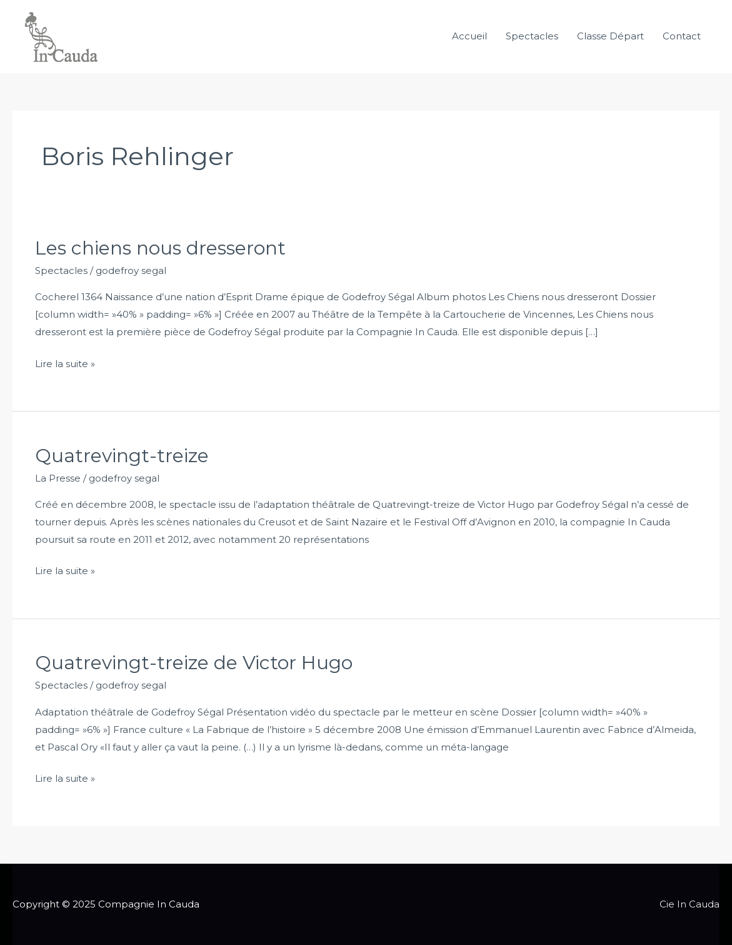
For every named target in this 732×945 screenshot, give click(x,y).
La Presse (58, 478)
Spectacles (532, 36)
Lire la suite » (65, 362)
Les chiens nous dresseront (160, 248)
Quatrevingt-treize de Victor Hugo (194, 662)
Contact (682, 36)
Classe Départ (610, 36)
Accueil (469, 36)
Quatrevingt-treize (122, 455)
